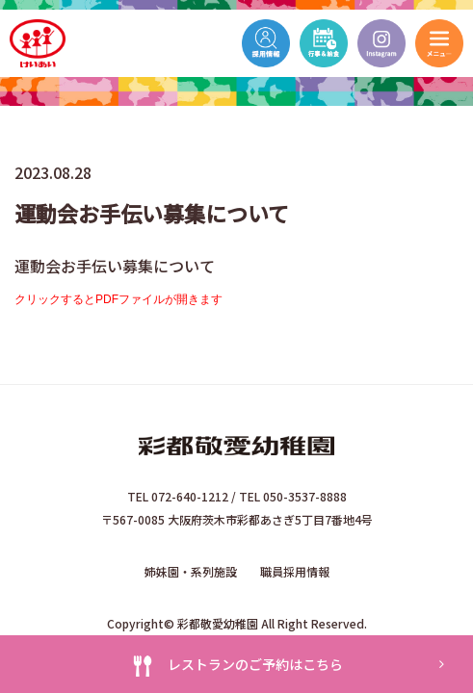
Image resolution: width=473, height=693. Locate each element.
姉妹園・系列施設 (191, 571)
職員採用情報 (294, 571)
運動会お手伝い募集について (114, 265)
